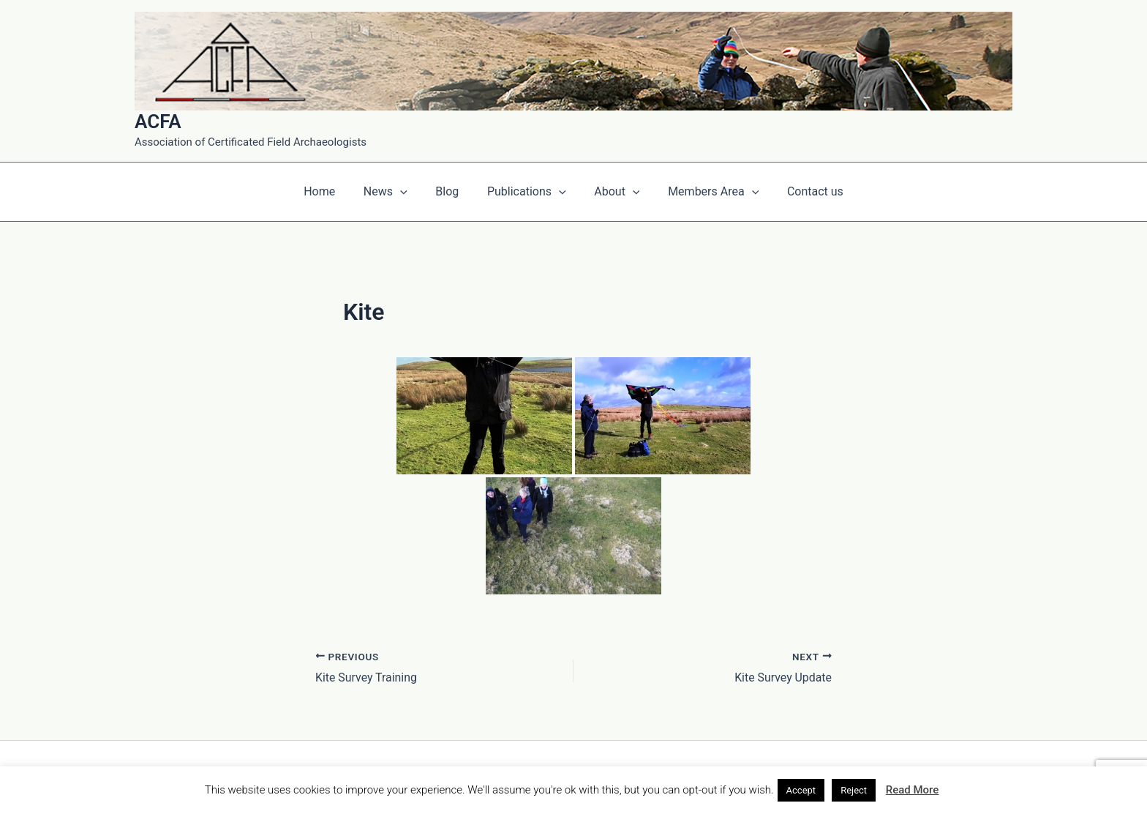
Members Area (703, 192)
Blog (452, 191)
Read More (912, 789)
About (612, 192)
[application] (409, 192)
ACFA (158, 121)
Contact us (800, 191)
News (395, 192)
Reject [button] (853, 790)
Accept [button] (801, 790)
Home (334, 191)
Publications (526, 192)
